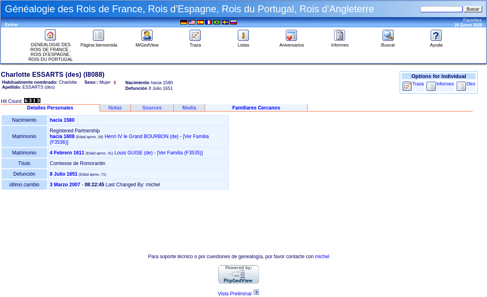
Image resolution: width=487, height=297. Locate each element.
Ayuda (436, 42)
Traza (195, 42)
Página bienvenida (98, 42)
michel (322, 256)
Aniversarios (291, 42)
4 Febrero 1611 (67, 153)
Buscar (388, 42)
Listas (243, 42)
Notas (115, 108)
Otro (471, 83)
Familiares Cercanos (256, 108)
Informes (340, 42)
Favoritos (472, 20)
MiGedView (147, 42)
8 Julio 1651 (63, 174)
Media (189, 108)
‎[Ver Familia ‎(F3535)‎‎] (180, 153)
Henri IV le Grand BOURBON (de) (141, 136)
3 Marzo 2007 (65, 185)
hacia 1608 (62, 136)
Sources (152, 108)
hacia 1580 (62, 120)
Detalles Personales (50, 108)
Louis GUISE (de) (133, 153)
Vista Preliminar (235, 294)
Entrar (11, 24)
